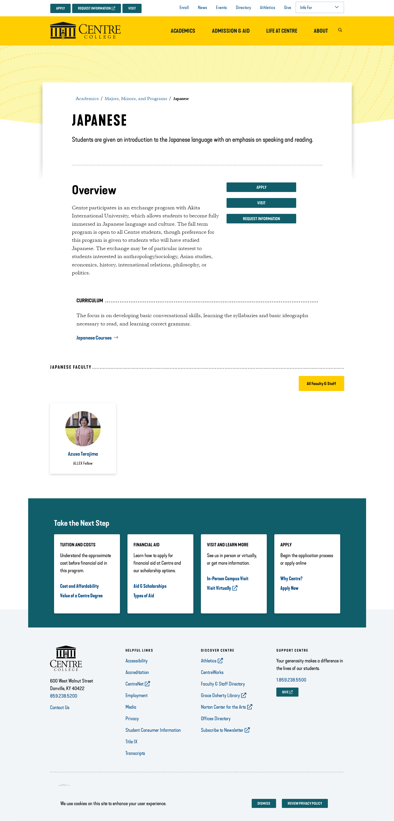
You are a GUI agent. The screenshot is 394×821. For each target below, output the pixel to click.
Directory (243, 7)
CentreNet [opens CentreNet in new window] (134, 684)
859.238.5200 (63, 696)
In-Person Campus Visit (227, 578)
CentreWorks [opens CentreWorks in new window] (212, 672)
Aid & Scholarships (150, 586)
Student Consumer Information (153, 730)
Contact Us (59, 707)
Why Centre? (291, 578)
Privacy (132, 718)
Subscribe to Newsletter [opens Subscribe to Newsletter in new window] (222, 730)
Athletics (267, 7)
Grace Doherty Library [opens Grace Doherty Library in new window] (220, 695)
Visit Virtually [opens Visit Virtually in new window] (219, 588)
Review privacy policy (305, 803)
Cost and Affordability (79, 586)
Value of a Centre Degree (81, 596)
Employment (136, 695)
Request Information (94, 8)
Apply (60, 8)
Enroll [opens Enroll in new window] (184, 7)
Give (287, 7)
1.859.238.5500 (291, 680)
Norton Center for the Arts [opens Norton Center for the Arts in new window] (223, 707)
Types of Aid (144, 596)
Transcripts (135, 753)
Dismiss (263, 803)
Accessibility (136, 661)
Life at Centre (281, 31)
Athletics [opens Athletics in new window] (208, 661)
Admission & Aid (231, 31)
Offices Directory (216, 718)
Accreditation (137, 672)
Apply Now (289, 588)
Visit (132, 8)
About (321, 31)
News (202, 7)
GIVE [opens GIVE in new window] (285, 692)
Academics (183, 31)
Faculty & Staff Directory (223, 684)
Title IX (131, 742)
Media (130, 707)
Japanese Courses (94, 338)
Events (221, 7)
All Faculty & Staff (321, 383)
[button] (340, 31)
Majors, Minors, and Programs (136, 98)
